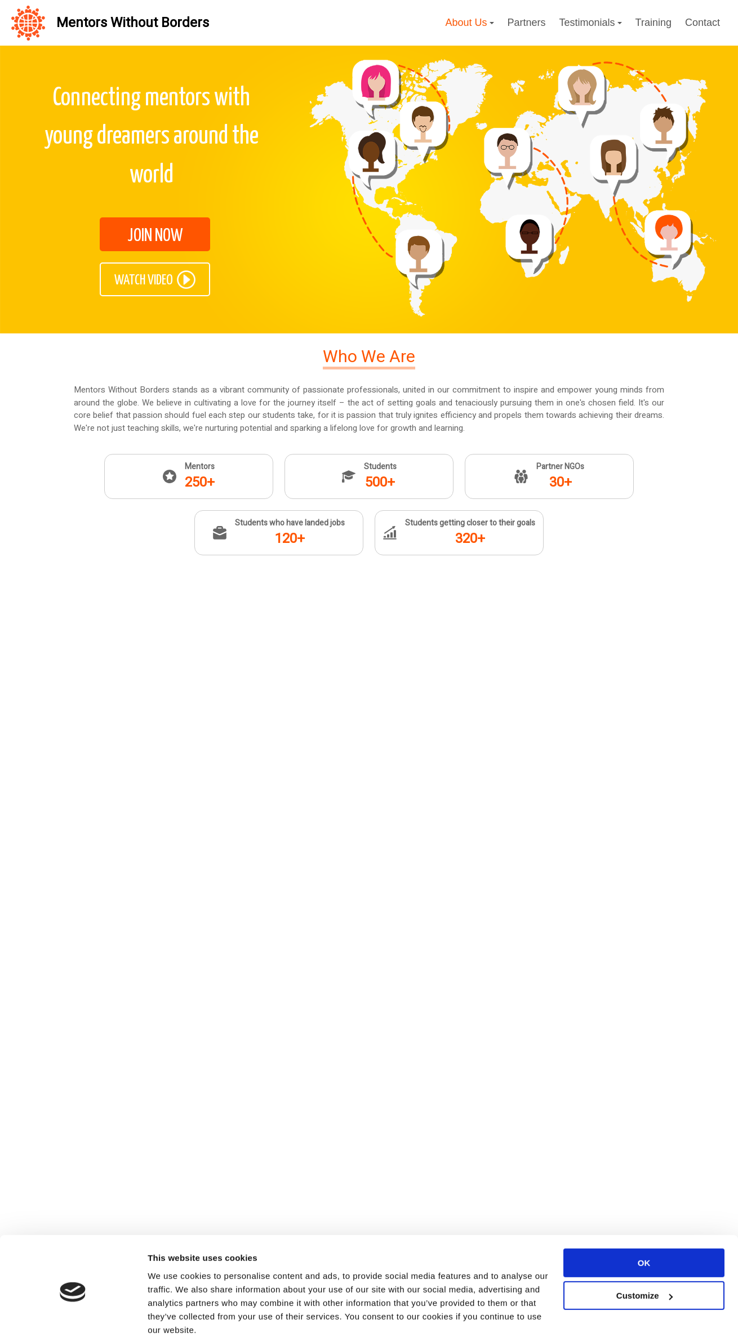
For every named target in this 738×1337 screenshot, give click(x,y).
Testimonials (590, 22)
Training (653, 22)
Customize (644, 1111)
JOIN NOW (155, 236)
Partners (527, 22)
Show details (174, 1176)
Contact (702, 22)
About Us (469, 22)
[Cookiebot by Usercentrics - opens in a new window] (73, 1176)
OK (644, 1078)
